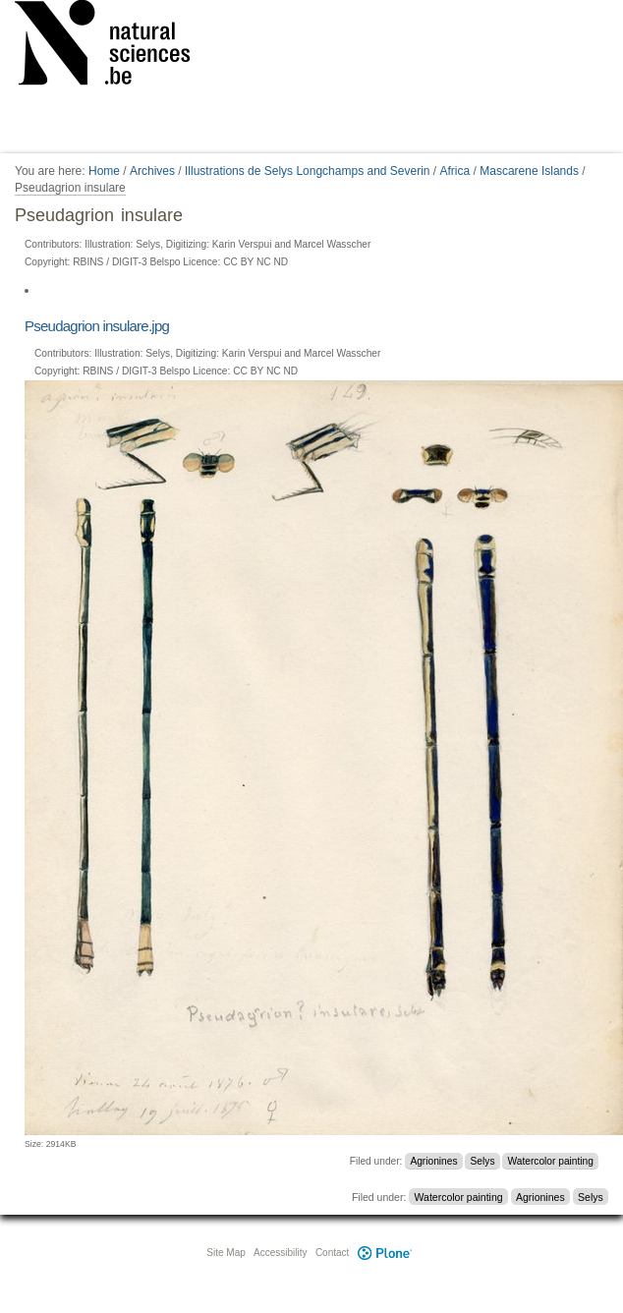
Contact (332, 1252)
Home (104, 171)
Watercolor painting (551, 1161)
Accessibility (280, 1252)
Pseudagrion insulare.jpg (97, 325)
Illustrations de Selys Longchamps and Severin (307, 171)
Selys (483, 1161)
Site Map (225, 1252)
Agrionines (433, 1161)
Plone (384, 1252)
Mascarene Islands (529, 171)
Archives (152, 171)
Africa (455, 171)
